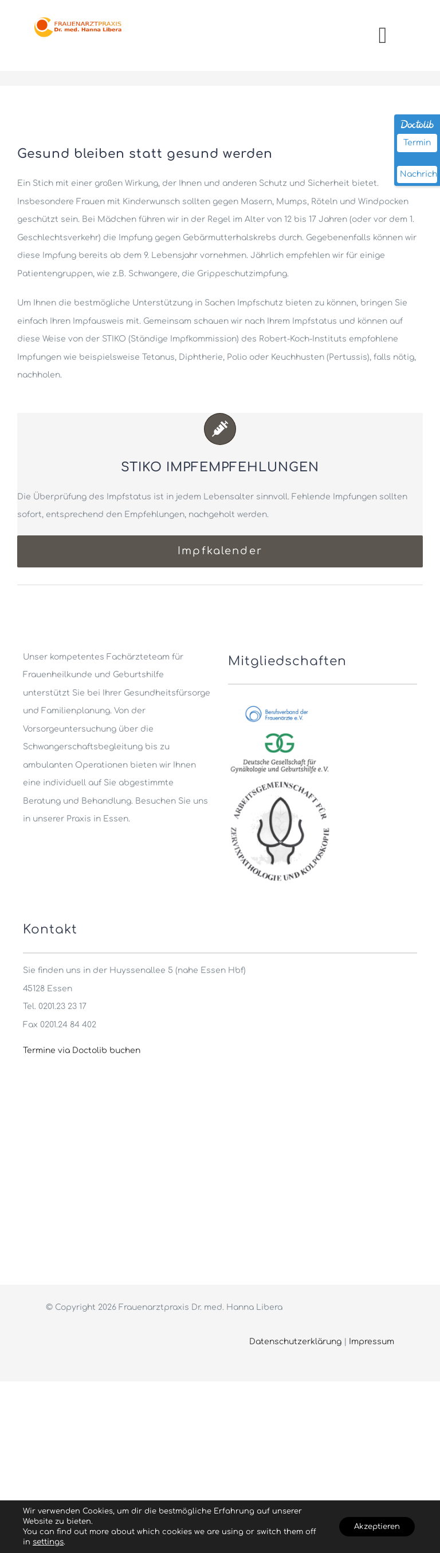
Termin (417, 142)
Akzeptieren (373, 1526)
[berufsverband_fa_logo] (279, 705)
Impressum (371, 1341)
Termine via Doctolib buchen (81, 1050)
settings (61, 1542)
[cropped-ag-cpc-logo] (279, 783)
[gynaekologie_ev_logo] (279, 731)
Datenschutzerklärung (295, 1341)
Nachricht (418, 174)
